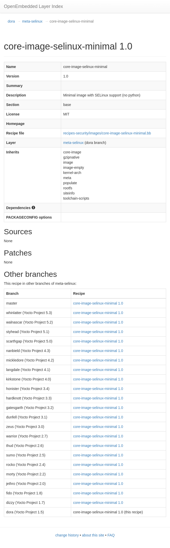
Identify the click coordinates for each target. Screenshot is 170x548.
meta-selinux (32, 21)
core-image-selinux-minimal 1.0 (98, 303)
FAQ (111, 535)
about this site (93, 535)
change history (67, 535)
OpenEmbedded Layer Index (33, 6)
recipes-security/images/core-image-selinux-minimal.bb (107, 133)
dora (11, 21)
